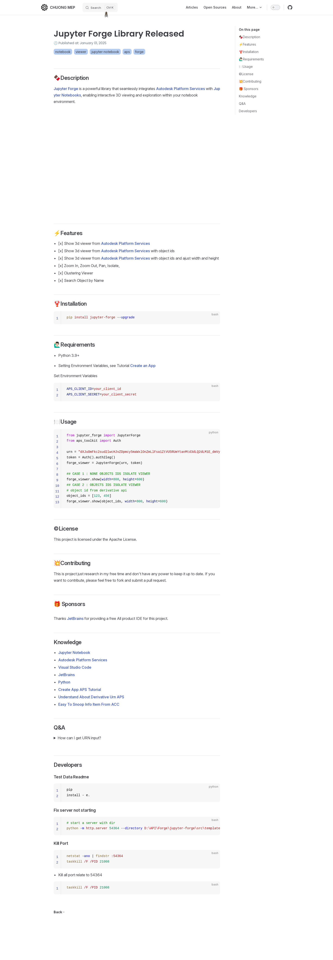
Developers (248, 111)
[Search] (100, 7)
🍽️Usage (246, 66)
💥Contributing (250, 81)
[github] (290, 7)
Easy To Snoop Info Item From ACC (88, 704)
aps (127, 52)
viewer (81, 52)
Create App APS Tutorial (79, 689)
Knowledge (247, 96)
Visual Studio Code (74, 667)
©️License (246, 74)
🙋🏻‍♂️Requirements (251, 59)
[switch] (275, 7)
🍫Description (249, 37)
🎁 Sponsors (248, 89)
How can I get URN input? (79, 738)
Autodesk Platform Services (180, 88)
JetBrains (75, 618)
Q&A (242, 104)
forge (139, 52)
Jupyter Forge (66, 88)
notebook (63, 52)
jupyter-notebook (105, 52)
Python (64, 682)
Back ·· (59, 912)
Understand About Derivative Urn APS (91, 697)
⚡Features (247, 44)
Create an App (143, 365)
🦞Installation (249, 52)
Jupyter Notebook (74, 652)
